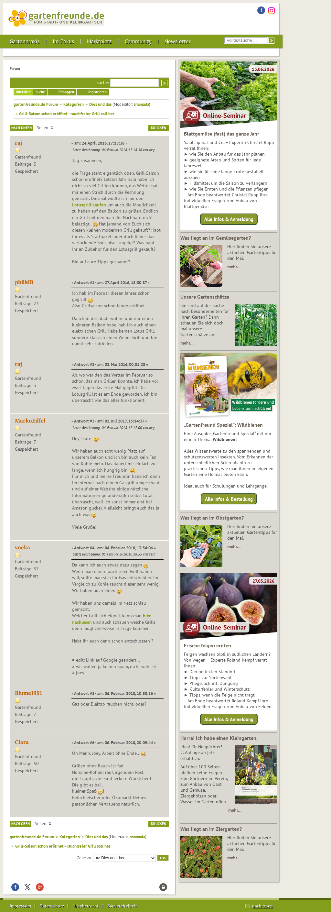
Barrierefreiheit (122, 906)
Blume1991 (28, 693)
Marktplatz (99, 41)
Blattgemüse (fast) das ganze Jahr (221, 133)
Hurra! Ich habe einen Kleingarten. (219, 738)
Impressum (20, 906)
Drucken (158, 128)
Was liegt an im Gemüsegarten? (215, 238)
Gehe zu (84, 857)
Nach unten (21, 128)
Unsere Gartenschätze (204, 296)
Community (138, 41)
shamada (141, 104)
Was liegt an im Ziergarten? (211, 829)
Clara (22, 742)
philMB (24, 282)
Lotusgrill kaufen (89, 205)
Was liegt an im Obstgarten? (212, 517)
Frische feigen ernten (207, 645)
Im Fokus (63, 41)
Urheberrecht (86, 906)
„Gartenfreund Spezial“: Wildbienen (223, 425)
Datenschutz (52, 906)
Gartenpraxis (25, 41)
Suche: (102, 82)
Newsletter (178, 41)
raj (18, 142)
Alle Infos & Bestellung (229, 499)
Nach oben (20, 823)
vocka (22, 547)
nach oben (262, 906)
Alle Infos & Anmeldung (228, 219)
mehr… (233, 266)
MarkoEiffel (30, 420)
